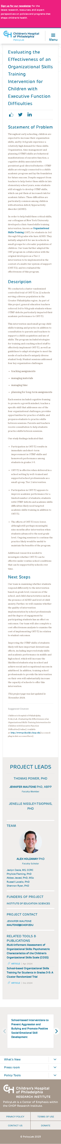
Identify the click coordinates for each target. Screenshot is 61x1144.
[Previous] (4, 1031)
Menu (53, 39)
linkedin (30, 114)
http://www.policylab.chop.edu (25, 733)
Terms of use (45, 1116)
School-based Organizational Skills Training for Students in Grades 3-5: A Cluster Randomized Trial (30, 973)
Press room (12, 1067)
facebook (12, 114)
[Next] (56, 1031)
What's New (12, 1059)
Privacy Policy (15, 1116)
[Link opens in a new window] (16, 6)
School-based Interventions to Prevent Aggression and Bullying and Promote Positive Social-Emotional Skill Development (29, 1029)
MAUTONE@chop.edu (20, 925)
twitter (21, 114)
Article (15, 963)
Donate (45, 1125)
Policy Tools (12, 1075)
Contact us (15, 1125)
